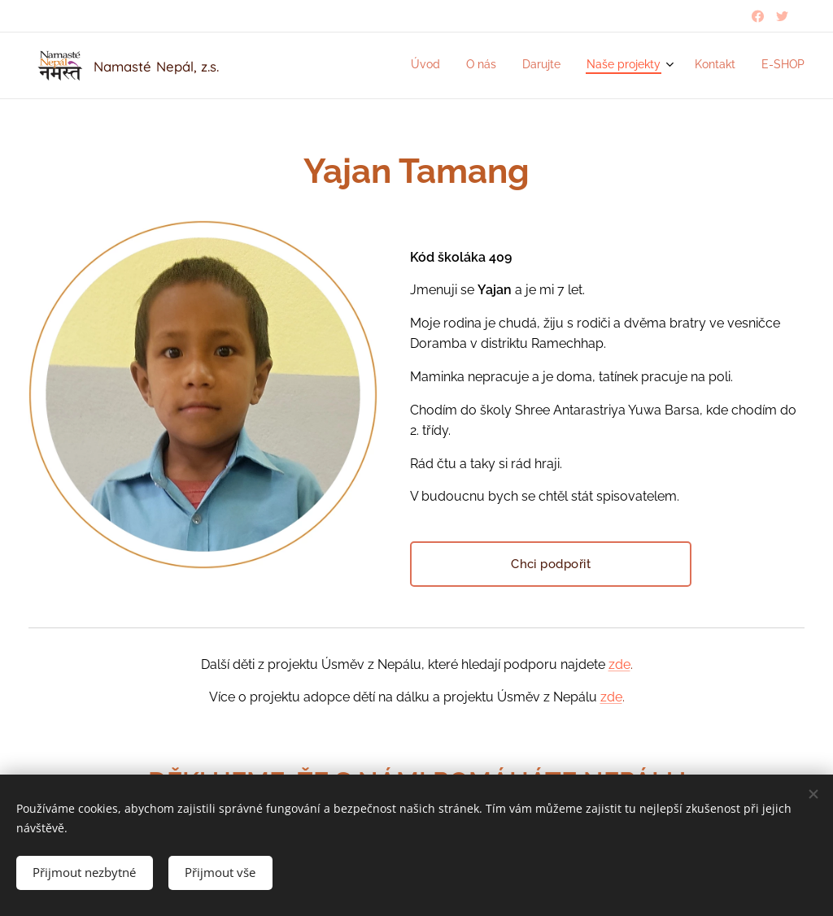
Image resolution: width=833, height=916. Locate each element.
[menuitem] (670, 66)
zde (619, 664)
